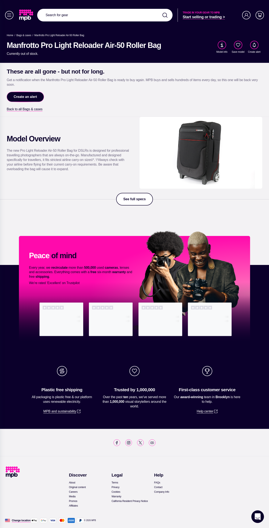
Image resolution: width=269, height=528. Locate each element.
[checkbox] (238, 45)
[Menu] (9, 15)
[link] (26, 15)
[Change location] (21, 520)
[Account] (246, 15)
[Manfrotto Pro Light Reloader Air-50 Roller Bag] (59, 35)
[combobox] (105, 15)
